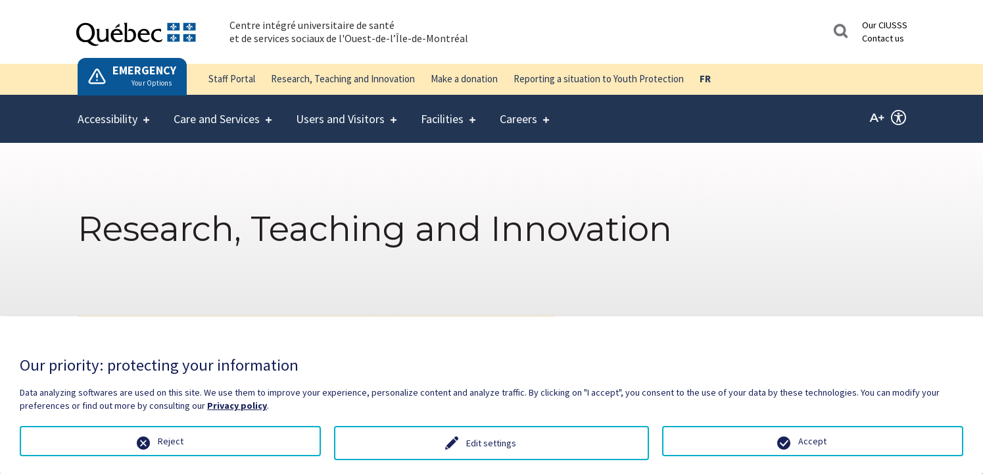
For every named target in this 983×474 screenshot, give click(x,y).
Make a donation (464, 78)
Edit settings (491, 443)
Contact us (883, 38)
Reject (170, 441)
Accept (812, 441)
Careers (518, 110)
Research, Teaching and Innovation (343, 78)
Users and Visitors (340, 110)
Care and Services (217, 110)
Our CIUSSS (884, 25)
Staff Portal (231, 78)
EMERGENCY (144, 70)
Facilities (442, 110)
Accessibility (107, 110)
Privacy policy (237, 405)
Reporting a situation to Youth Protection (599, 78)
